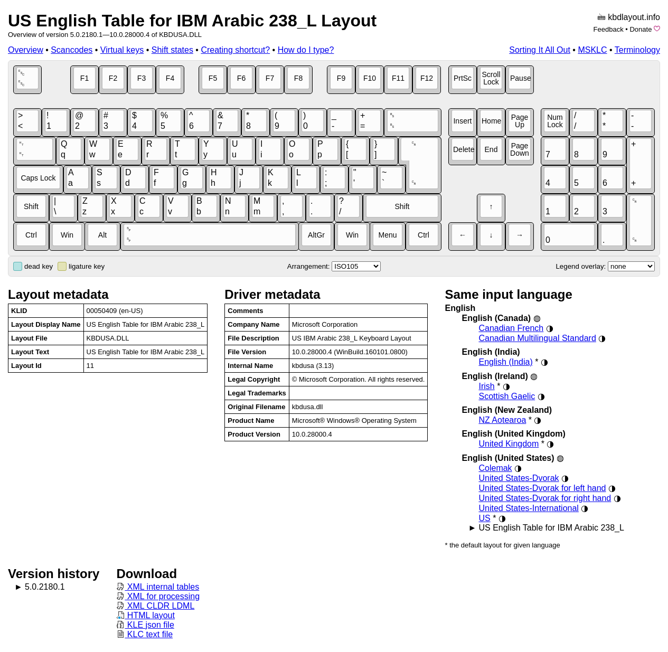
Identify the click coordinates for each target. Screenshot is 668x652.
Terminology (637, 49)
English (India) (505, 361)
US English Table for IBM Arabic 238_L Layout (192, 20)
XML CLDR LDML (155, 605)
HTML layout (145, 615)
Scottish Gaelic (506, 396)
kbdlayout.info (634, 17)
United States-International (528, 508)
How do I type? (306, 49)
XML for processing (158, 596)
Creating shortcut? (235, 49)
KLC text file (144, 634)
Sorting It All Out (539, 49)
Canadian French (510, 328)
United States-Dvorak (518, 478)
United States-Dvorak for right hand (544, 498)
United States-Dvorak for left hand (542, 488)
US (484, 518)
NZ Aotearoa (502, 419)
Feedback (609, 29)
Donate (640, 29)
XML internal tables (157, 586)
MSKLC (592, 49)
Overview (25, 49)
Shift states (172, 49)
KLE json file (145, 624)
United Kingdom (508, 443)
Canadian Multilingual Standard (537, 338)
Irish (486, 386)
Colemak (495, 468)
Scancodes (71, 49)
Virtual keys (122, 49)
